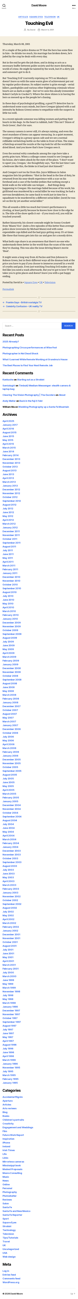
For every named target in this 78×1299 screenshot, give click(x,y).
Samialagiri (9, 385)
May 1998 (8, 999)
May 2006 (8, 740)
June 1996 (8, 1052)
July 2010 (8, 596)
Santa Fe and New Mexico (16, 1211)
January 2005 (10, 801)
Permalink (8, 289)
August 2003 (10, 866)
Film (5, 1131)
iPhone (6, 1142)
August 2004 (10, 820)
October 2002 (10, 900)
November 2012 (11, 493)
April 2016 (8, 428)
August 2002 (10, 908)
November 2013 (11, 463)
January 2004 (10, 847)
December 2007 (12, 706)
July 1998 (8, 995)
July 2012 (8, 508)
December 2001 (11, 934)
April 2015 (8, 444)
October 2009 (10, 630)
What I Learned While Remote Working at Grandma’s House (35, 359)
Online (6, 1184)
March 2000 (9, 976)
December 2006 (12, 729)
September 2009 (12, 634)
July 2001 (8, 949)
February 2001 (11, 968)
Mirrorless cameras (13, 1161)
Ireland (6, 1146)
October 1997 (10, 1018)
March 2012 (9, 523)
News (6, 1180)
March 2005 (9, 793)
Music (6, 1177)
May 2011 (8, 558)
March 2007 (9, 721)
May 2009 (8, 649)
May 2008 (8, 691)
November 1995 (11, 1067)
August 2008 (10, 683)
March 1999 (9, 987)
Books (6, 1116)
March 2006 (9, 748)
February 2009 (11, 660)
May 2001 (8, 957)
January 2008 (10, 702)
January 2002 (10, 930)
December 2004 (12, 805)
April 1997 (8, 1041)
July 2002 (8, 911)
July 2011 (8, 550)
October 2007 (10, 710)
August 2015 (10, 432)
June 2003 (9, 873)
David (32, 30)
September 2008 (12, 679)
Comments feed (11, 1278)
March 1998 (9, 1003)
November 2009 (12, 626)
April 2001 (8, 961)
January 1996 (10, 1063)
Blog (5, 1112)
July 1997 (8, 1029)
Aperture (8, 1100)
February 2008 (11, 698)
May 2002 (8, 915)
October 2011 (10, 539)
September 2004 (12, 816)
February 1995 (11, 1079)
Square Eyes (36, 17)
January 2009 (10, 664)
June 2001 (8, 953)
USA (5, 1253)
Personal (7, 1188)
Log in (6, 1271)
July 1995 (8, 1071)
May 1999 (8, 984)
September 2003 (12, 862)
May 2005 (8, 786)
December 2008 (12, 668)
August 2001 (10, 946)
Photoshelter (10, 1196)
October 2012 (10, 497)
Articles (23, 17)
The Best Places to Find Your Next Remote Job (28, 365)
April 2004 (8, 835)
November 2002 (12, 896)
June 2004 (9, 828)
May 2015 (8, 440)
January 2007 (10, 725)
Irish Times (9, 1150)
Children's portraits (13, 1119)
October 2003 (10, 858)
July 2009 (8, 641)
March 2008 (9, 695)
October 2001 (10, 942)
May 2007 (8, 717)
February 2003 (11, 889)
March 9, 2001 (47, 30)
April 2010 (8, 607)
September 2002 (12, 904)
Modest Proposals (12, 1169)
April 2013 (8, 478)
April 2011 (8, 561)
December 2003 (12, 850)
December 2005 (12, 759)
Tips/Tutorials (10, 1237)
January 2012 (10, 527)
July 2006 (8, 736)
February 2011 (10, 569)
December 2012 (11, 489)
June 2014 (8, 451)
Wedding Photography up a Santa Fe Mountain (43, 407)
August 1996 (10, 1044)
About (62, 395)
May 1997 (8, 1037)
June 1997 (8, 1033)
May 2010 (8, 603)
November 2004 (12, 809)
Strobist (7, 1226)
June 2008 (9, 687)
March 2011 (9, 565)
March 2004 (9, 839)
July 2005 (8, 778)
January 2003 (10, 892)
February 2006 (11, 752)
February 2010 (11, 615)
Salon (6, 1203)
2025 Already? (11, 341)
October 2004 (10, 812)
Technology (9, 1230)
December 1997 (11, 1010)
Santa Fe (7, 1207)
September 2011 (12, 542)
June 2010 (8, 599)
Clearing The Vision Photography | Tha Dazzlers (29, 395)
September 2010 (12, 588)
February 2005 (11, 797)
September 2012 (12, 501)
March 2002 (9, 923)
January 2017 (10, 425)
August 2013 (10, 470)
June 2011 (8, 554)
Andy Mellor (9, 401)
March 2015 (9, 447)
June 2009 (9, 645)
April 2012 (8, 520)
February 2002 (11, 927)
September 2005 (12, 771)
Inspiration (8, 1138)
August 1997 (9, 1025)
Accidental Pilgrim (13, 1097)
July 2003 (8, 869)
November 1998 (11, 991)
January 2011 (10, 573)
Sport (6, 1218)
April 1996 (8, 1056)
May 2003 (8, 877)
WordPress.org (11, 1282)
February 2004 (11, 843)
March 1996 (9, 1060)
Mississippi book (12, 1165)
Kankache (8, 379)
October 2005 (10, 767)
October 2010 (10, 584)
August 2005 (10, 774)
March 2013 (9, 482)
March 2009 (9, 657)
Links (5, 1158)
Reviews (7, 1199)
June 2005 (9, 782)
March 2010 (9, 611)
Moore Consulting (12, 1173)
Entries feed (9, 1274)
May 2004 (8, 831)
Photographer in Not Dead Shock (20, 353)
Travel (6, 1241)
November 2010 (11, 580)
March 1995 (9, 1075)
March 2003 (9, 885)
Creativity (8, 1123)
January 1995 (10, 1082)
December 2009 (12, 622)
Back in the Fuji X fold (30, 401)
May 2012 (8, 516)
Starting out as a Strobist (30, 379)
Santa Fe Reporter (12, 1215)
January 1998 (10, 1006)
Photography (10, 1192)
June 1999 (8, 980)
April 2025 (8, 421)
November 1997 (11, 1014)
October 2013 (10, 466)
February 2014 (11, 455)
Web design (9, 1256)
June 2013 (8, 474)
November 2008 (12, 672)
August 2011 (9, 546)
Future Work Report (13, 1135)
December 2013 (11, 459)
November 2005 (12, 763)
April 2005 (8, 790)
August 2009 (10, 638)
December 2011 (11, 531)
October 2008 (10, 676)
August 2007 (10, 714)
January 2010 (10, 618)
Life (5, 1154)
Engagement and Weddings (18, 1127)
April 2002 (8, 919)
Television (50, 17)
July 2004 (8, 824)
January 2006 (10, 755)
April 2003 (8, 881)
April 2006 (8, 744)
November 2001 (11, 938)
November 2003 (12, 854)
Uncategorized (11, 1249)
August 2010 (10, 592)
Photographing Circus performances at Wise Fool (30, 347)
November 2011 (11, 535)
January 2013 (10, 485)
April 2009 (8, 653)
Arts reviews (10, 1108)
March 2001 (9, 965)
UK (58, 17)
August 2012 (9, 504)
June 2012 (8, 512)
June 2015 (8, 436)
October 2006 (10, 733)
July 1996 (8, 1048)
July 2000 (8, 972)
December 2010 (11, 577)
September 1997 (12, 1022)
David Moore (39, 5)
